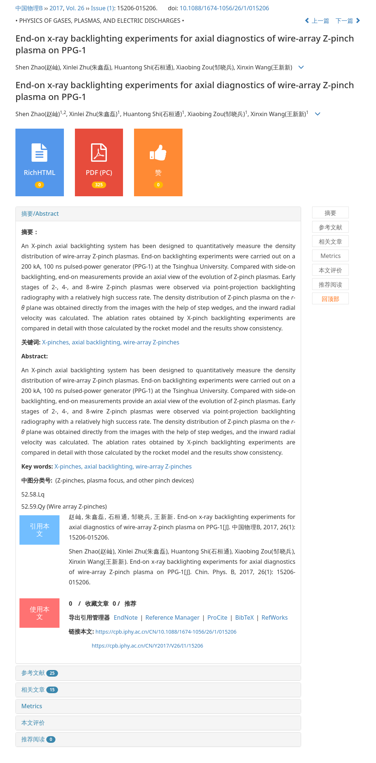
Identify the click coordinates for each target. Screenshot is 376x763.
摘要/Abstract (40, 213)
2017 (56, 8)
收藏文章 (97, 603)
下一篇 (348, 21)
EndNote (126, 617)
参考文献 (39, 673)
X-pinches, (57, 342)
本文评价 (33, 723)
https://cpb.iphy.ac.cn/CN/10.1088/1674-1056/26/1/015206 (165, 631)
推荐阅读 (38, 739)
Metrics (31, 706)
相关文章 (39, 689)
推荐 (130, 603)
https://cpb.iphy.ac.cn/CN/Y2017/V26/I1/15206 (147, 645)
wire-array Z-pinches (151, 342)
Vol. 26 (75, 8)
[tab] (158, 214)
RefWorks (274, 617)
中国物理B (29, 8)
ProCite (217, 617)
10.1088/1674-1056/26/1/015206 (224, 8)
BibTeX (244, 617)
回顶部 (330, 299)
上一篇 (316, 21)
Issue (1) (102, 8)
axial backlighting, (97, 342)
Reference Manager (172, 617)
